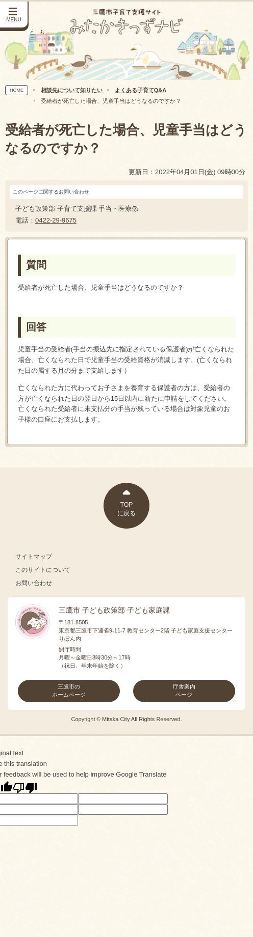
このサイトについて (42, 569)
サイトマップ (33, 556)
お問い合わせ (33, 583)
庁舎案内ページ (184, 690)
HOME (16, 90)
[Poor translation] (25, 787)
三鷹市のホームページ (69, 690)
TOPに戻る (126, 509)
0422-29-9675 (56, 220)
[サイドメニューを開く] (14, 15)
